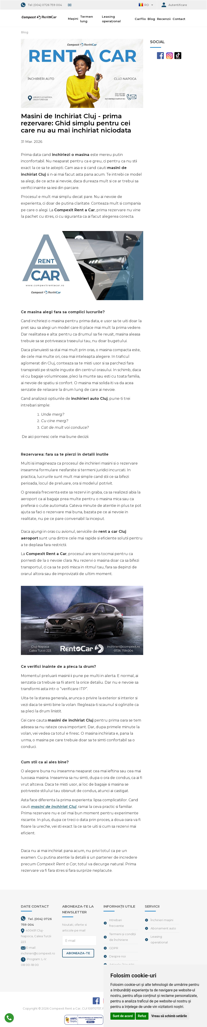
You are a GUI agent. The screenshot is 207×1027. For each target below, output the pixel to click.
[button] (146, 5)
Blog (151, 19)
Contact (179, 19)
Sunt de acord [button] (123, 1016)
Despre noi (117, 956)
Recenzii (164, 19)
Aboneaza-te (78, 953)
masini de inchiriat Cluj (53, 806)
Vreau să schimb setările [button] (169, 1016)
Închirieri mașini (162, 920)
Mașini (73, 18)
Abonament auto (163, 928)
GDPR (113, 948)
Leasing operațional (111, 19)
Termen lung (86, 19)
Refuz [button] (142, 1016)
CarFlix (140, 19)
